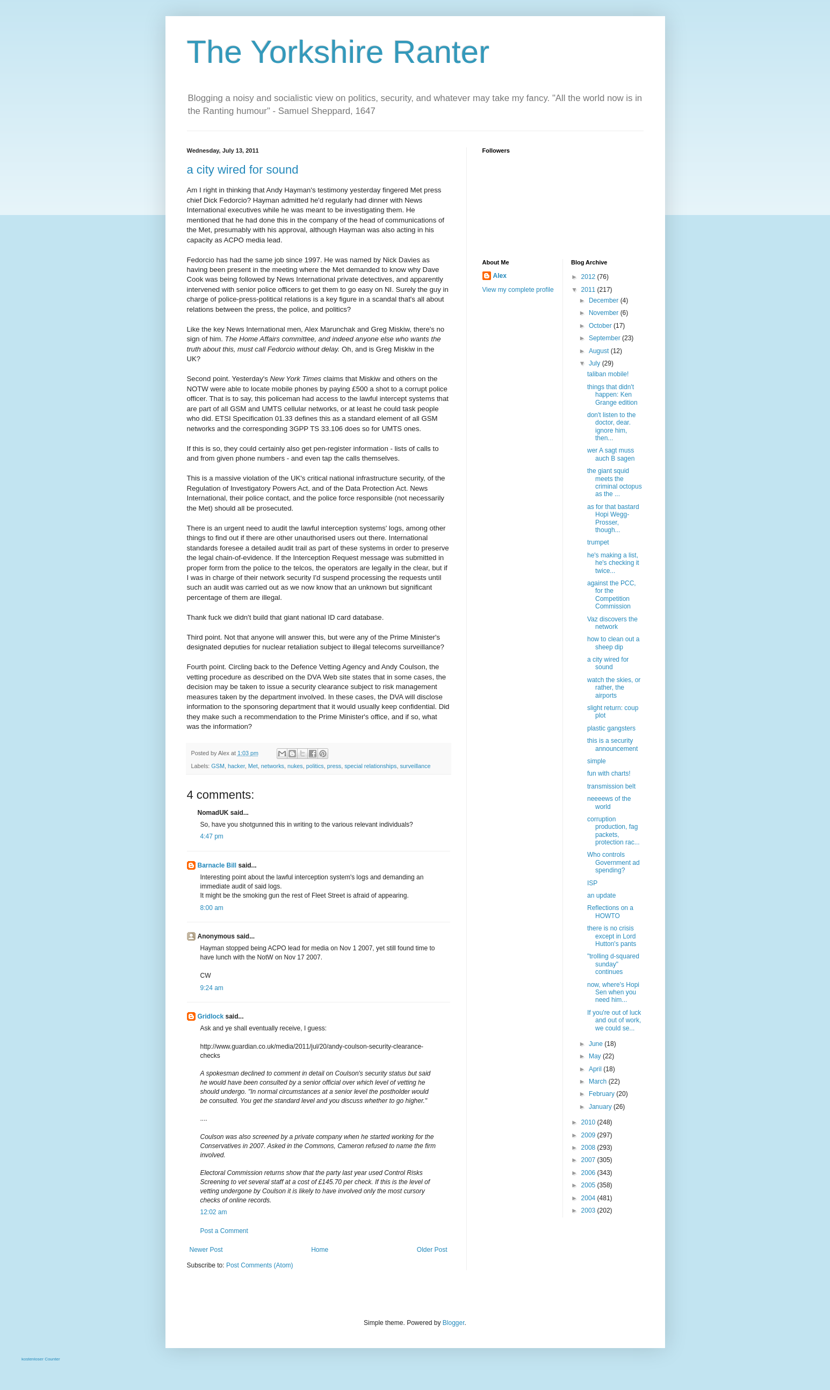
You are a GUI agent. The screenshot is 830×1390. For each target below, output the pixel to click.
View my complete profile (518, 289)
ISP (592, 883)
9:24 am (211, 988)
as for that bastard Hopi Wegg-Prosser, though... (613, 518)
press (334, 766)
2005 (589, 1185)
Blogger (454, 1323)
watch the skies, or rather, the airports (613, 687)
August (600, 351)
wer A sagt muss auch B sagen (610, 454)
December (604, 300)
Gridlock (211, 1016)
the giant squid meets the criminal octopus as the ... (614, 482)
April (596, 1069)
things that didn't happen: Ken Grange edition (612, 394)
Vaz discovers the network (612, 622)
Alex (500, 276)
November (604, 313)
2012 (589, 277)
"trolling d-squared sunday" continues (613, 964)
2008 (589, 1147)
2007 (589, 1160)
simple (596, 761)
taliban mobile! (608, 374)
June (596, 1044)
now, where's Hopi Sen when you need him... (613, 992)
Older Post (432, 1249)
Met (253, 766)
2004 (589, 1198)
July (595, 363)
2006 (589, 1173)
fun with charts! (609, 773)
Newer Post (206, 1249)
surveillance (415, 766)
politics (315, 766)
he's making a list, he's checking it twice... (613, 563)
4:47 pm (211, 836)
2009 (589, 1135)
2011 (589, 289)
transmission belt (611, 786)
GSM (218, 766)
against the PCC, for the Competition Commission (611, 594)
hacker (236, 766)
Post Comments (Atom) (259, 1265)
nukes (295, 766)
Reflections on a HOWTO (610, 911)
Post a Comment (224, 1231)
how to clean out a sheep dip (613, 642)
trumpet (598, 542)
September (605, 338)
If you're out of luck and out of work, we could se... (614, 1020)
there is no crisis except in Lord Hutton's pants (611, 936)
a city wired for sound (243, 169)
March (599, 1081)
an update (601, 895)
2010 (589, 1122)
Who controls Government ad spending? (613, 862)
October (601, 325)
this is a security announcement (612, 744)
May (596, 1056)
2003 (589, 1210)
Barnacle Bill (217, 865)
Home (319, 1249)
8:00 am (211, 908)
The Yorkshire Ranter (338, 52)
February (602, 1094)
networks (272, 766)
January (601, 1106)
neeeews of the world (609, 802)
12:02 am (213, 1212)
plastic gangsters (611, 728)
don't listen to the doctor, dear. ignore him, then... (611, 426)
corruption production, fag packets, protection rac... (613, 830)
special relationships (370, 766)
